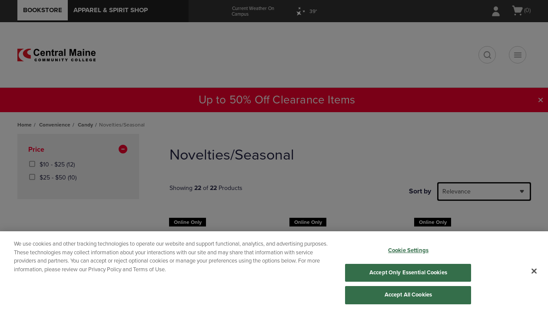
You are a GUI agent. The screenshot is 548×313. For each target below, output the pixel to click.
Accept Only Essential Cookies (408, 272)
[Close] (534, 271)
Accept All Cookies (408, 294)
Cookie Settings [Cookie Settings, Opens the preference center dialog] (408, 250)
